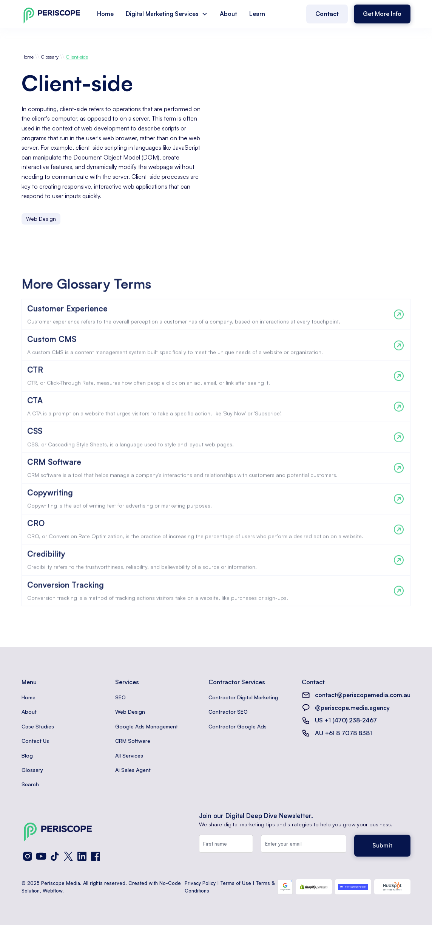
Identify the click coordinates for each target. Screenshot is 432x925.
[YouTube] (41, 856)
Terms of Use (236, 883)
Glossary (50, 57)
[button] (167, 14)
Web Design (130, 711)
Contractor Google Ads (237, 726)
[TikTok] (55, 856)
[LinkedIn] (82, 856)
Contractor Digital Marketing (243, 697)
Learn (257, 13)
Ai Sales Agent (133, 770)
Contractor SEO (228, 711)
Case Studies (38, 726)
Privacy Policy (200, 883)
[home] (52, 14)
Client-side (77, 57)
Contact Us (35, 741)
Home (105, 13)
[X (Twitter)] (68, 856)
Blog (27, 755)
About (228, 13)
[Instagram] (28, 856)
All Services (129, 755)
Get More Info (382, 13)
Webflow (52, 891)
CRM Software (132, 741)
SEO (120, 697)
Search (30, 784)
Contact (327, 13)
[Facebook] (95, 856)
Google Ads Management (146, 726)
